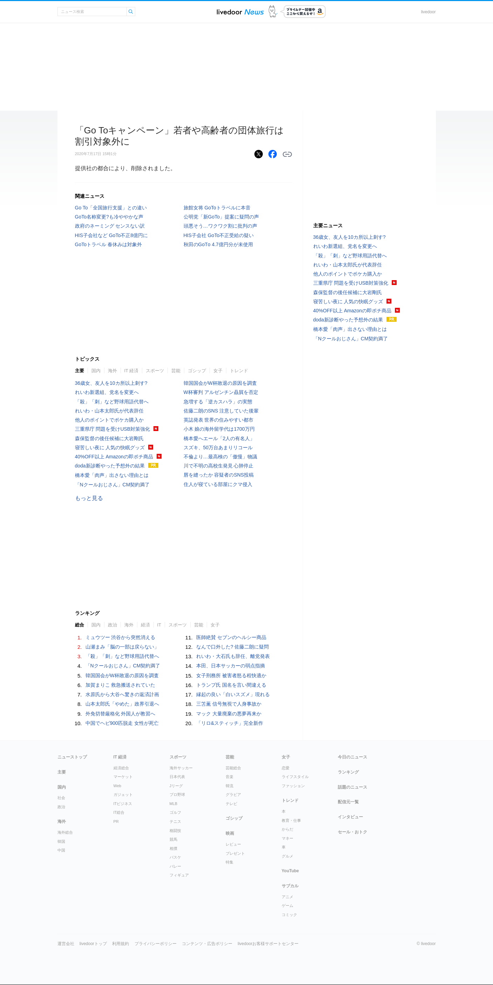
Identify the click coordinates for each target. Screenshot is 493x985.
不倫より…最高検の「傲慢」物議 (220, 456)
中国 (61, 850)
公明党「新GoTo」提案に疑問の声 (221, 217)
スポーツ (155, 370)
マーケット (123, 777)
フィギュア (179, 875)
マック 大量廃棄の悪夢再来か (228, 713)
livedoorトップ (93, 943)
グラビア (233, 794)
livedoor (428, 11)
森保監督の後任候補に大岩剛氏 (109, 438)
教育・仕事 (291, 820)
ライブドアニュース (240, 11)
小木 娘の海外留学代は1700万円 (219, 429)
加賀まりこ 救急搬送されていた (120, 685)
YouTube (290, 870)
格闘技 (175, 830)
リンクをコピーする (287, 154)
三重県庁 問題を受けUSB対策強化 (112, 429)
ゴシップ (197, 370)
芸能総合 (233, 768)
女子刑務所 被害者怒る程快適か (231, 675)
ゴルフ (175, 812)
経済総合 (121, 768)
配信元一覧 (348, 801)
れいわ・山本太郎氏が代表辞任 (109, 411)
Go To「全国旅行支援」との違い (111, 207)
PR (116, 821)
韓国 (61, 841)
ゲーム (287, 905)
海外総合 (65, 832)
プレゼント (235, 853)
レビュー (233, 844)
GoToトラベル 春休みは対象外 (108, 244)
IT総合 (119, 812)
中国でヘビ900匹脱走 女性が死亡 (122, 723)
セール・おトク (352, 832)
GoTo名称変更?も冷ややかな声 (109, 217)
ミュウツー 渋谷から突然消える (120, 637)
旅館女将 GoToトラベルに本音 (217, 207)
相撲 (173, 848)
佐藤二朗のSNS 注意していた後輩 (221, 411)
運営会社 (65, 943)
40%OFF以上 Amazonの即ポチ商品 (114, 456)
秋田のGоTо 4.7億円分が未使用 (218, 244)
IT (159, 624)
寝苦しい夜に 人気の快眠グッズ (110, 447)
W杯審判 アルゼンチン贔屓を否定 (221, 392)
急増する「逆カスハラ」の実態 (218, 401)
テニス (175, 821)
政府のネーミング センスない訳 (110, 226)
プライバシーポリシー (156, 943)
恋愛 (285, 768)
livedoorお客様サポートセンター (268, 943)
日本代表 (177, 777)
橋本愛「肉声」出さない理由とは (112, 475)
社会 (61, 798)
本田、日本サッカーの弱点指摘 (230, 665)
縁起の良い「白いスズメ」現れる (233, 694)
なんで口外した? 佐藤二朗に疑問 (232, 647)
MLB (174, 804)
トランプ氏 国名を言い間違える (231, 685)
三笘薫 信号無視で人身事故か (228, 704)
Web (117, 786)
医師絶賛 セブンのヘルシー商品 (231, 637)
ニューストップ (72, 757)
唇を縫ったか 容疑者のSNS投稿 (219, 475)
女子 (217, 370)
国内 (96, 370)
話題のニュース (352, 787)
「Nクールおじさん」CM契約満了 (112, 484)
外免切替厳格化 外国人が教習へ (120, 713)
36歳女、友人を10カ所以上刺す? (111, 383)
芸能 (175, 370)
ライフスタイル (295, 777)
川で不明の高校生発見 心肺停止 (219, 466)
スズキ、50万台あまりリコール (218, 447)
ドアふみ (273, 12)
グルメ (287, 856)
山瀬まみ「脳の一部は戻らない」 (122, 647)
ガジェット (123, 794)
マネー (287, 838)
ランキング (348, 772)
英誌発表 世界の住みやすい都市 (219, 420)
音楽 (229, 777)
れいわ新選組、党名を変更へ (107, 392)
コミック (289, 915)
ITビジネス (123, 804)
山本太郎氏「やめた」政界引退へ (122, 704)
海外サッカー (181, 768)
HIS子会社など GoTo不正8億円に (111, 235)
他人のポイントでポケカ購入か (109, 420)
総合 (79, 624)
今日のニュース (352, 757)
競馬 (173, 839)
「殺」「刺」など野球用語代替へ (112, 401)
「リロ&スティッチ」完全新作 (229, 723)
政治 (112, 624)
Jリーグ (176, 786)
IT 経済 (131, 370)
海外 (112, 370)
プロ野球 (177, 794)
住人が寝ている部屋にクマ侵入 (218, 484)
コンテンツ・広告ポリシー (207, 943)
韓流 (229, 786)
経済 (145, 624)
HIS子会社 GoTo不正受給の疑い (219, 235)
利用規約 (120, 943)
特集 (229, 862)
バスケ (175, 857)
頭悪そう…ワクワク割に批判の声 (220, 226)
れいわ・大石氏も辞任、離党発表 (233, 656)
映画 (230, 833)
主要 (79, 370)
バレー (175, 866)
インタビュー (350, 816)
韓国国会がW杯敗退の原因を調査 (220, 383)
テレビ (231, 804)
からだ (287, 829)
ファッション (293, 786)
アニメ (287, 897)
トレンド (239, 370)
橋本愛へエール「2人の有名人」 (219, 438)
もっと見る (89, 498)
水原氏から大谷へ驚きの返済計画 (122, 694)
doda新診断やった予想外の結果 (110, 466)
